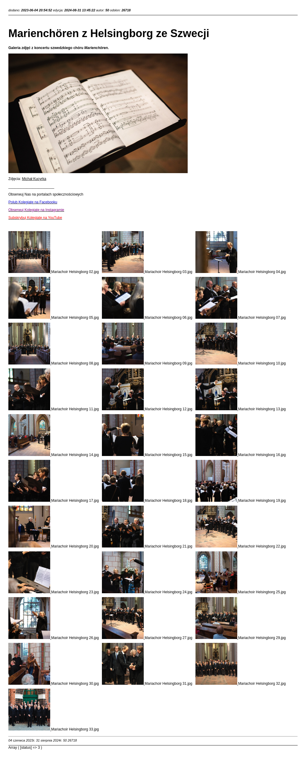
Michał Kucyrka (34, 179)
